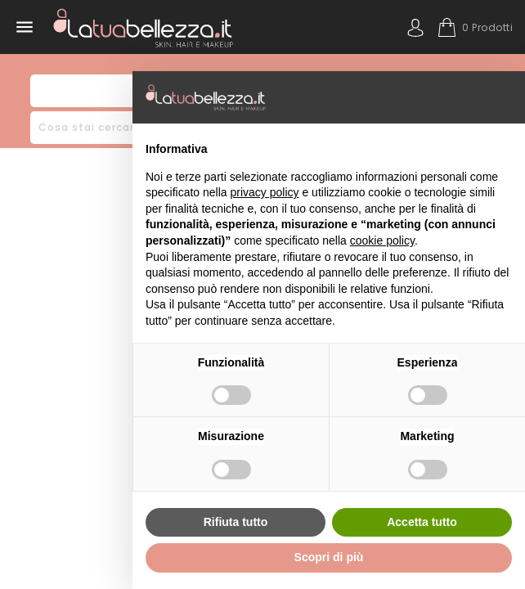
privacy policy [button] (265, 192)
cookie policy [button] (382, 240)
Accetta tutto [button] (422, 521)
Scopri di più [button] (329, 557)
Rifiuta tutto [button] (236, 521)
